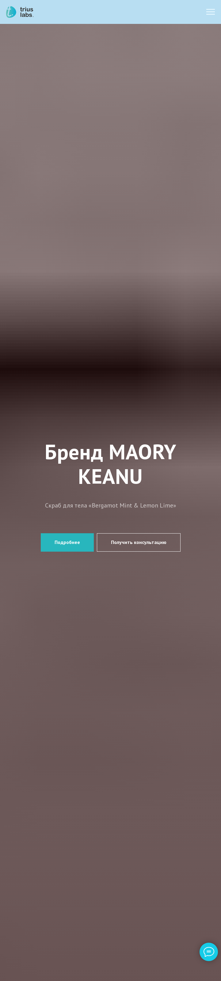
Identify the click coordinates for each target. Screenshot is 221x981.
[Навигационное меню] (210, 12)
